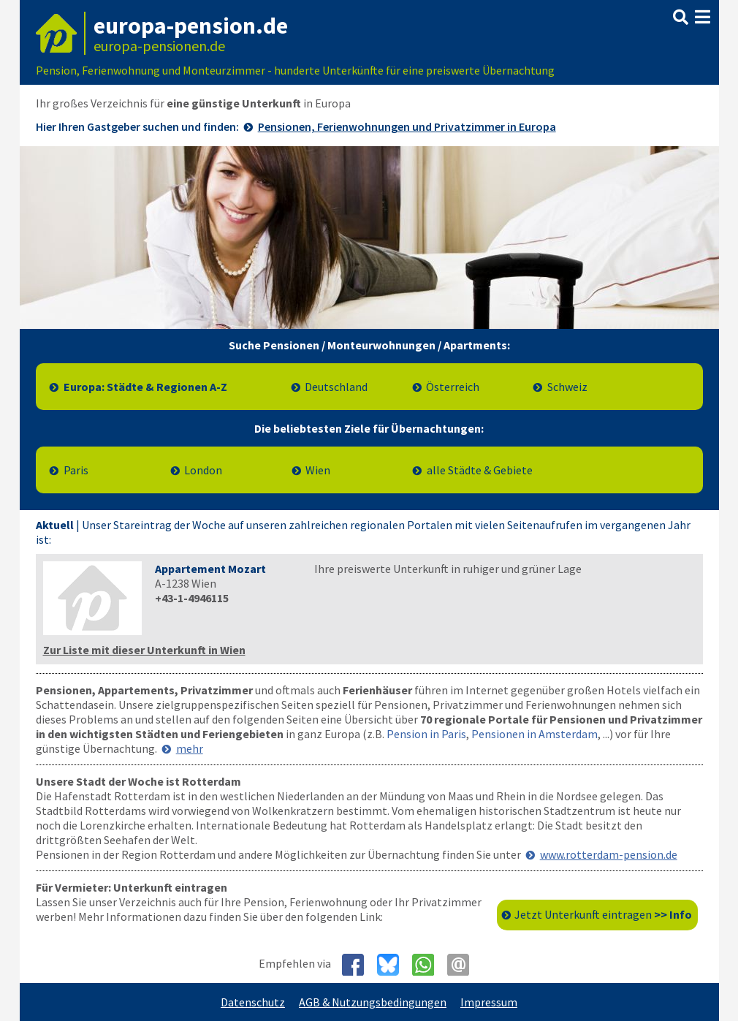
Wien (317, 470)
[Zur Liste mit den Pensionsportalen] (369, 237)
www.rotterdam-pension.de (608, 854)
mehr (189, 748)
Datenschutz (253, 1002)
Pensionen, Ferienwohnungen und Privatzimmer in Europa (407, 126)
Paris (76, 470)
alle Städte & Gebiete (480, 470)
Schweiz (567, 386)
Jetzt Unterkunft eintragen (603, 914)
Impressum (488, 1002)
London (203, 470)
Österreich (452, 386)
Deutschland (336, 386)
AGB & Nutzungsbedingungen (372, 1002)
